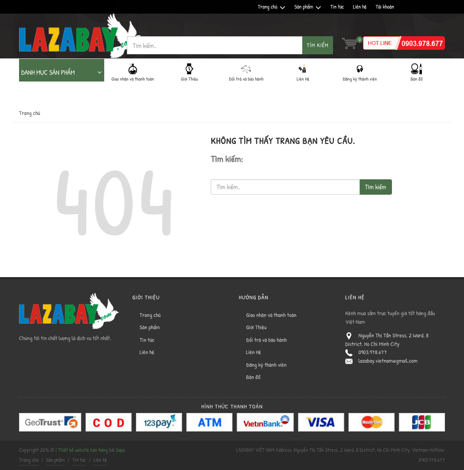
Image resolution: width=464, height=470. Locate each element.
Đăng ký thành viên (266, 364)
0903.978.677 (372, 352)
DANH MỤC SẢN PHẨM (61, 72)
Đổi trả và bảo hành (266, 340)
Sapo (120, 450)
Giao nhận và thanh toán (271, 315)
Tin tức (337, 6)
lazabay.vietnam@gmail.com (388, 360)
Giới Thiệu (256, 327)
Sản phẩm (308, 7)
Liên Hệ (253, 352)
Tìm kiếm (318, 45)
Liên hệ (360, 6)
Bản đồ (253, 377)
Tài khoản (385, 6)
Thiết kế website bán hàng (83, 450)
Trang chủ (271, 7)
